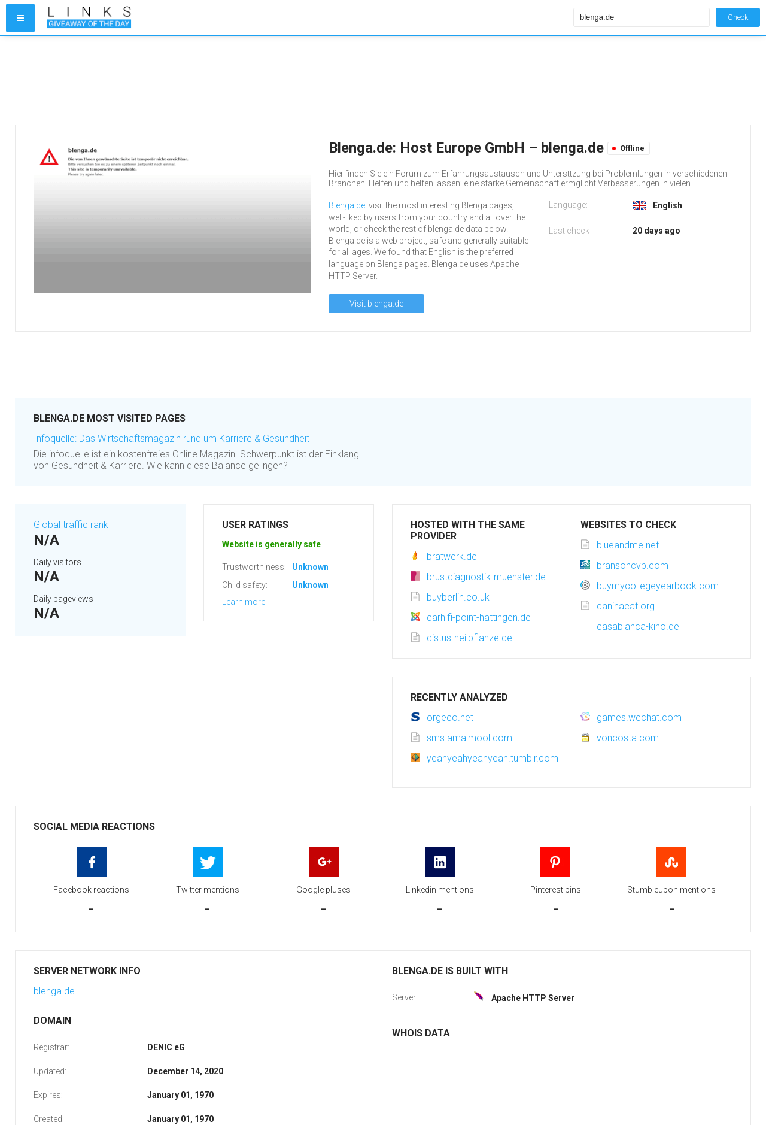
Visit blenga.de (376, 303)
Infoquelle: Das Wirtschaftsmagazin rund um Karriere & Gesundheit (171, 438)
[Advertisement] (307, 80)
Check (738, 17)
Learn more (243, 602)
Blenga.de (347, 205)
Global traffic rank (71, 524)
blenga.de (54, 991)
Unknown (310, 567)
